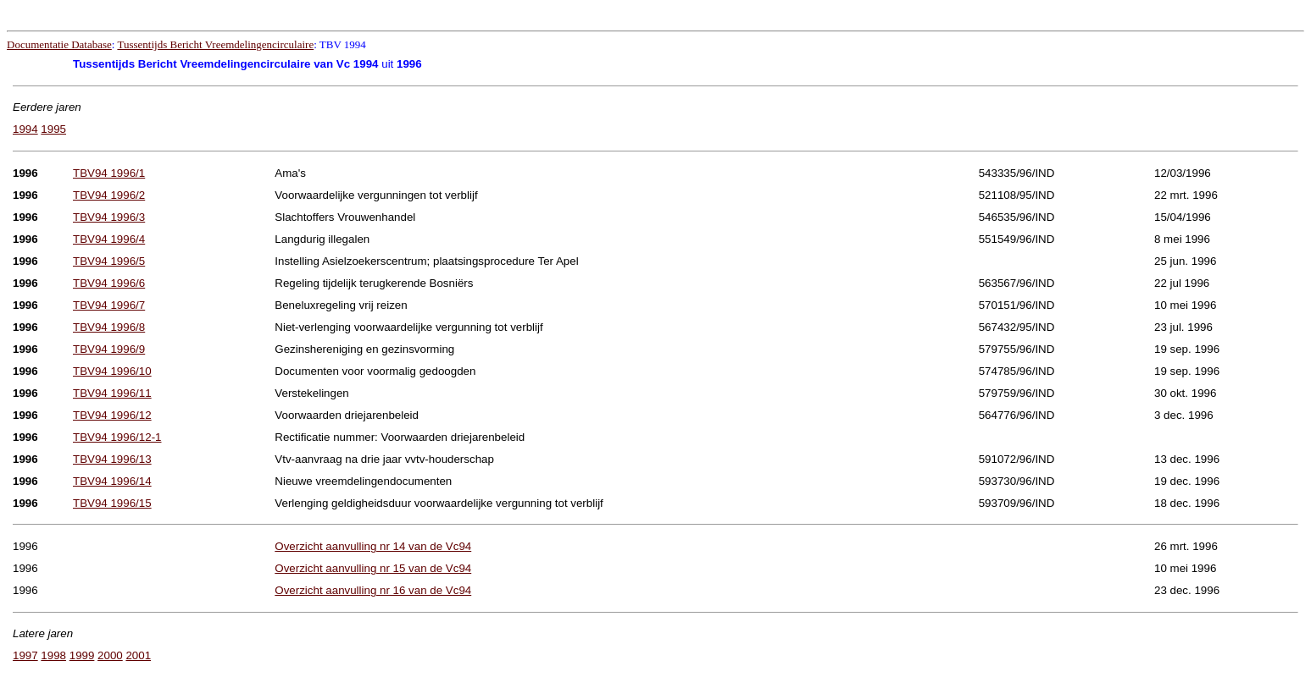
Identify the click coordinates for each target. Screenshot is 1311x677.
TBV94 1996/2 (109, 195)
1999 (82, 655)
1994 (25, 129)
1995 (53, 129)
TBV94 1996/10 (112, 371)
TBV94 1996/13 (112, 459)
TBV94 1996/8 (109, 327)
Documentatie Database (59, 44)
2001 (138, 655)
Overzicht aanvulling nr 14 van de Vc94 (373, 546)
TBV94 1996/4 (109, 239)
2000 (110, 655)
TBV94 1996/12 (112, 415)
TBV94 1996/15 (112, 503)
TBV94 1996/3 (109, 217)
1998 (53, 655)
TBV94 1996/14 (112, 481)
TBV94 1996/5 (109, 261)
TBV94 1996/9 (109, 349)
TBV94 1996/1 (109, 173)
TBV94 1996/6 (109, 283)
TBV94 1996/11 (112, 393)
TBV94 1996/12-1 (117, 437)
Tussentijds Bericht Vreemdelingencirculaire (215, 44)
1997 (25, 655)
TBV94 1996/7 (109, 305)
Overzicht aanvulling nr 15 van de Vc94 (373, 568)
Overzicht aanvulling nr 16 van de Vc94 (373, 590)
